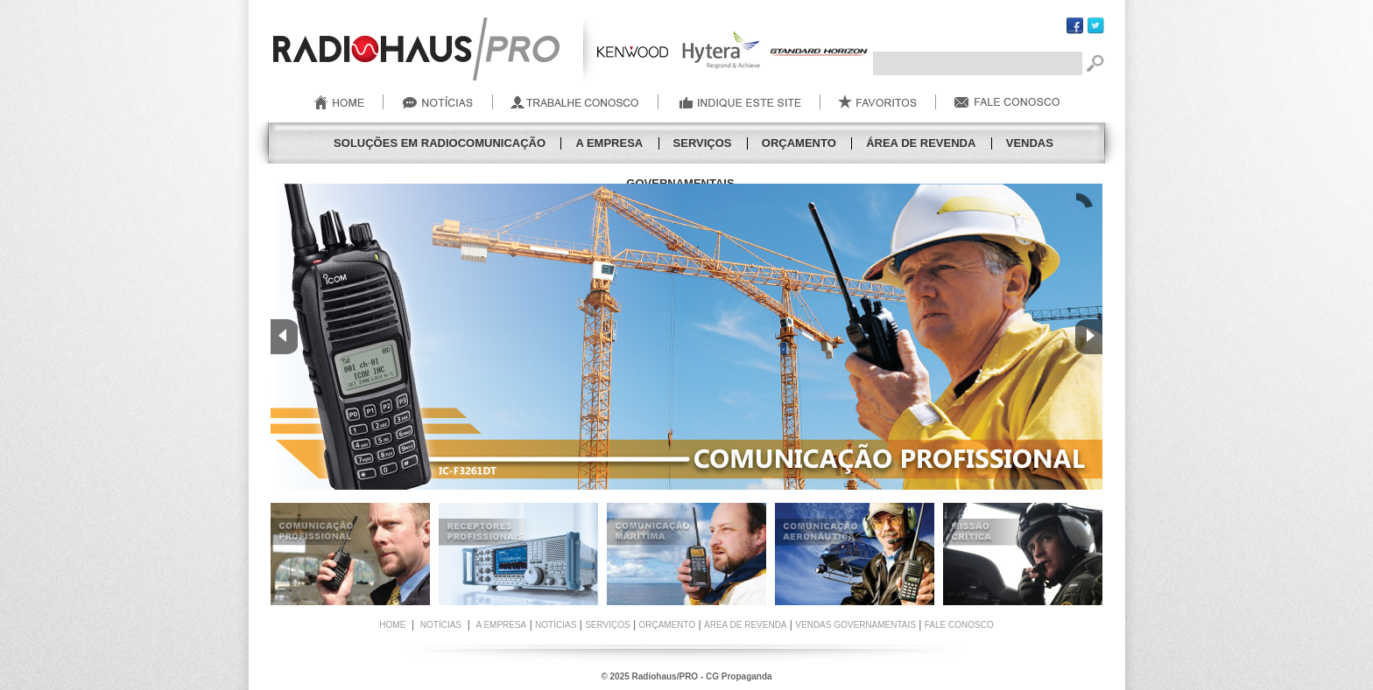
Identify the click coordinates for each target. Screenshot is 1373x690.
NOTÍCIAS (440, 625)
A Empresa (609, 143)
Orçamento (799, 143)
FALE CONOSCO (959, 625)
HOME (392, 625)
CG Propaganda (739, 676)
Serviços (702, 143)
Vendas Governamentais (855, 625)
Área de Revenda (920, 143)
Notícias (555, 625)
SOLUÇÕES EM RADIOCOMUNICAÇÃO (440, 143)
